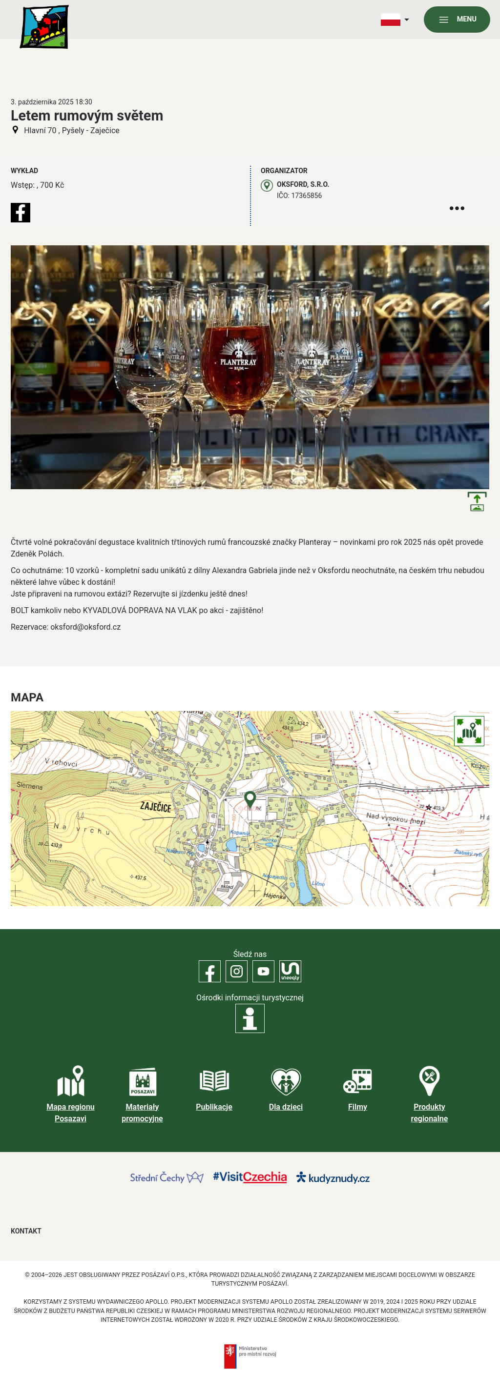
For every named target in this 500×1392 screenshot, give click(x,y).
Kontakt (26, 1231)
